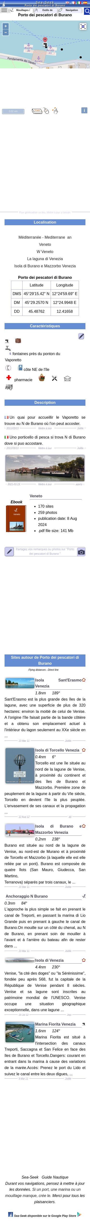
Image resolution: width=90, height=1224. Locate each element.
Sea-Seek (45, 2)
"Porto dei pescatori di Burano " (45, 551)
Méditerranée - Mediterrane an (45, 237)
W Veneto (45, 252)
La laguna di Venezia (45, 259)
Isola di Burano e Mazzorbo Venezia (45, 266)
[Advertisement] (45, 163)
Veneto (45, 244)
